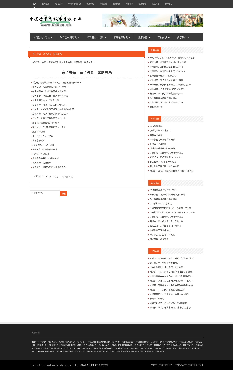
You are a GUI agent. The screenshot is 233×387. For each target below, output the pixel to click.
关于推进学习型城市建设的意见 (164, 263)
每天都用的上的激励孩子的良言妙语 (49, 91)
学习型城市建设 (42, 37)
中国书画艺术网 (82, 342)
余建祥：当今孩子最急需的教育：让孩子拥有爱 (171, 171)
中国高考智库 (116, 342)
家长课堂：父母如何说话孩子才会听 (49, 127)
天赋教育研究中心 (87, 348)
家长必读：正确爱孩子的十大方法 (165, 157)
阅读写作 (129, 4)
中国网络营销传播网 (143, 342)
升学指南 (103, 4)
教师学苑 (90, 4)
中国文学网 (35, 342)
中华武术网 (157, 348)
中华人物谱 (69, 351)
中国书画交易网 (127, 345)
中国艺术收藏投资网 (89, 345)
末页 (56, 177)
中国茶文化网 (194, 348)
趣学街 (162, 342)
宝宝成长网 (67, 348)
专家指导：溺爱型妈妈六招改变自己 (49, 167)
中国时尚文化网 (70, 342)
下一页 (48, 177)
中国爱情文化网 (99, 351)
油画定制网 (154, 342)
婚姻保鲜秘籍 (38, 131)
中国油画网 (149, 345)
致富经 (54, 342)
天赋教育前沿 (49, 351)
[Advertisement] (116, 378)
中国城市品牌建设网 (172, 342)
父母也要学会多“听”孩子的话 (45, 100)
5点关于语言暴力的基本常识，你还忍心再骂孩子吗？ (56, 82)
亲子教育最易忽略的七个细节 (45, 122)
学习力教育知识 (74, 4)
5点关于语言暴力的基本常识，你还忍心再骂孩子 (172, 58)
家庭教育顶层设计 (158, 351)
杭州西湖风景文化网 (169, 348)
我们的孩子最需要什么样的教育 (164, 166)
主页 (44, 62)
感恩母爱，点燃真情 (41, 163)
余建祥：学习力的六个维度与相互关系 (167, 289)
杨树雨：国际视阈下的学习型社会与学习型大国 (171, 258)
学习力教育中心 (111, 351)
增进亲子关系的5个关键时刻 (45, 158)
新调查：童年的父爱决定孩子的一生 (49, 118)
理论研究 (58, 4)
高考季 (83, 351)
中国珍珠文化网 (41, 345)
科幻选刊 (77, 351)
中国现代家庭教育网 (128, 342)
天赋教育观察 (59, 351)
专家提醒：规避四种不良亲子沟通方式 (50, 96)
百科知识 (164, 37)
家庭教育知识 (122, 37)
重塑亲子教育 (38, 140)
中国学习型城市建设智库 (89, 365)
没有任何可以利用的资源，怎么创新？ (167, 267)
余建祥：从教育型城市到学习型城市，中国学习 (171, 281)
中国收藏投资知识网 (56, 348)
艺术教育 (142, 4)
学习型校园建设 (69, 37)
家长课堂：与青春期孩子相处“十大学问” (50, 87)
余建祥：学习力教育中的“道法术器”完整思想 (170, 307)
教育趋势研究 (108, 348)
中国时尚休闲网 (45, 342)
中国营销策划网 (64, 345)
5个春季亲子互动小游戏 (43, 145)
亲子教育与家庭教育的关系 (44, 149)
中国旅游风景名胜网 (186, 342)
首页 (34, 4)
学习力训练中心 (122, 351)
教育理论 (168, 4)
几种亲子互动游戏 (40, 154)
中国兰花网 (92, 342)
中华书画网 (166, 345)
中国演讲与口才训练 (103, 342)
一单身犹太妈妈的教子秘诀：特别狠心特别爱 (53, 109)
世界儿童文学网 (176, 345)
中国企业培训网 (76, 345)
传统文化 (155, 4)
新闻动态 (45, 4)
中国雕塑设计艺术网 (41, 348)
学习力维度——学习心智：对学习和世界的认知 (171, 276)
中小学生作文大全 (183, 348)
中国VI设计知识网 (103, 345)
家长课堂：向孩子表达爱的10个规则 (49, 105)
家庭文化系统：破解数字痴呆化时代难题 (168, 303)
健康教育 (144, 37)
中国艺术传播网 (139, 345)
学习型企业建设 (96, 37)
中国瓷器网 (76, 348)
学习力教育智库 (134, 351)
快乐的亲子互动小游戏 (42, 136)
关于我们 (183, 37)
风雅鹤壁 (61, 342)
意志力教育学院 (146, 351)
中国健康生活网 (53, 345)
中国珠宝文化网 (188, 345)
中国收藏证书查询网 (121, 348)
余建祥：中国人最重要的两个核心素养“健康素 (171, 272)
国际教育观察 (98, 348)
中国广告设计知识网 (146, 348)
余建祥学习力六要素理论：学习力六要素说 (169, 294)
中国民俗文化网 (115, 345)
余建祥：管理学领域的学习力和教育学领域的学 (171, 285)
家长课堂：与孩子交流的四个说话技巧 (50, 114)
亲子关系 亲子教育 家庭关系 (78, 62)
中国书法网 (157, 345)
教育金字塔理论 (157, 298)
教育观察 (116, 4)
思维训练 (90, 351)
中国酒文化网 (133, 348)
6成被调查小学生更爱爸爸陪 (163, 162)
